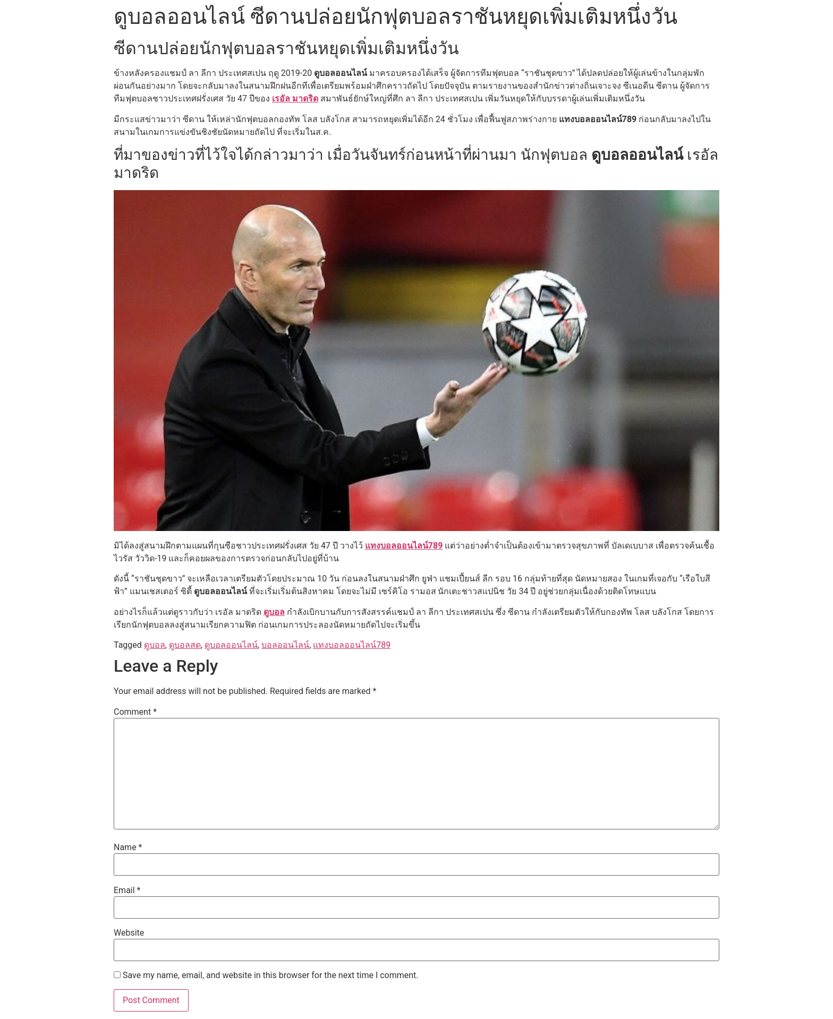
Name (128, 847)
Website (129, 933)
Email (127, 890)
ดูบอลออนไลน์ (231, 645)
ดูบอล (274, 612)
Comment (135, 712)
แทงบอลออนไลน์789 (404, 546)
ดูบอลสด (185, 645)
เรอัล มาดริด (295, 98)
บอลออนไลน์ (285, 645)
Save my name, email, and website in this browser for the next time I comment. (271, 975)
